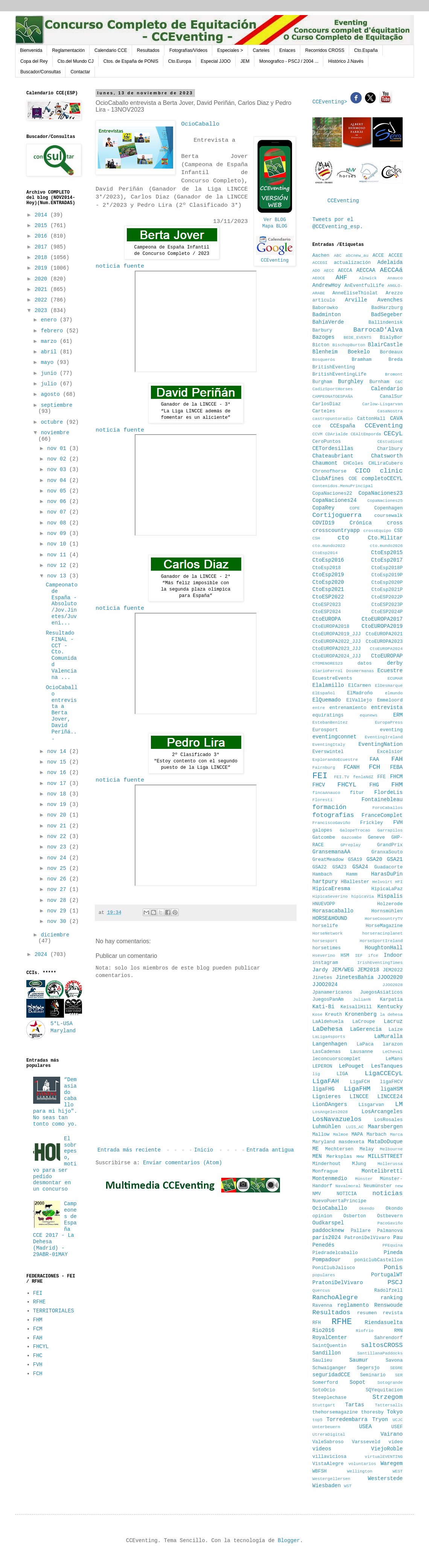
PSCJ (395, 1282)
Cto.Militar (385, 538)
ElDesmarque (389, 685)
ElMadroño (360, 693)
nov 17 (58, 783)
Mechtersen (339, 1149)
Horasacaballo (332, 911)
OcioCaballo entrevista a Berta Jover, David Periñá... (62, 713)
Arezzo (394, 293)
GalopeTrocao (355, 830)
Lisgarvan (371, 1105)
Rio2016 (323, 1330)
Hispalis (390, 896)
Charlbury (390, 448)
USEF (397, 1427)
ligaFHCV (391, 1082)
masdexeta (351, 1142)
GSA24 (360, 867)
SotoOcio (323, 1390)
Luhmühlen (326, 1127)
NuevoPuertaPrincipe (339, 1201)
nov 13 (58, 576)
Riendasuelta (384, 1323)
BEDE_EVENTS (357, 337)
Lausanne (361, 1051)
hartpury (325, 882)
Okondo (394, 1208)
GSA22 (319, 867)
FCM (38, 1329)
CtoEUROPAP (387, 656)
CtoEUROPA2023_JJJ (336, 648)
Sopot (357, 1382)
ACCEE (395, 255)
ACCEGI (319, 263)
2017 (42, 247)
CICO (362, 470)
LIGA (342, 1074)
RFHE (39, 1302)
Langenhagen (329, 1044)
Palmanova (390, 1230)
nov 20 (58, 815)
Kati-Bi (323, 1007)
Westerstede (385, 1479)
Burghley (350, 382)
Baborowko (325, 308)
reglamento (353, 1305)
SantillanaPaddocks (380, 1353)
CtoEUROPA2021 (384, 634)
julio (50, 384)
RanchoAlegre (335, 1297)
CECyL (393, 433)
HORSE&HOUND (329, 918)
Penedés (323, 1245)
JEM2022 (393, 970)
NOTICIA (347, 1194)
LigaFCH (360, 1082)
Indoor (393, 955)
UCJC (397, 1420)
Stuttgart (323, 1405)
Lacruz (393, 1021)
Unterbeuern (326, 1427)
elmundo (394, 693)
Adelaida (390, 262)
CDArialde (336, 434)
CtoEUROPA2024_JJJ (336, 656)
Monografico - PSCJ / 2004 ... (288, 61)
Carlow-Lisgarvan (382, 404)
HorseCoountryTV (384, 919)
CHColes (353, 463)
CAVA (396, 418)
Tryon (380, 1420)
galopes (322, 830)
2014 (42, 215)
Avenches (390, 300)
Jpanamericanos (332, 992)
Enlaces (287, 50)
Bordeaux (391, 352)
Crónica (361, 523)
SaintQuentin (329, 1345)
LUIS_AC (355, 1127)
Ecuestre (390, 671)
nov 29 (58, 911)
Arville (356, 300)
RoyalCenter (329, 1338)
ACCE (378, 255)
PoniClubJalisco (333, 1268)
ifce (373, 955)
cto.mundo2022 (328, 546)
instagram (325, 962)
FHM (38, 1320)
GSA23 (339, 867)
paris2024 (326, 1238)
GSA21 (395, 859)
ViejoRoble (387, 1449)
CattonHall (371, 418)
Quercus (321, 1290)
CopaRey (323, 508)
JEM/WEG (343, 970)
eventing (391, 730)
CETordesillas (332, 448)
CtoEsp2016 (328, 560)
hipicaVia (362, 896)
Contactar (80, 71)
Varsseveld (366, 1442)
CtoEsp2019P (387, 575)
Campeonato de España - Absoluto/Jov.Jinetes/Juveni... (62, 604)
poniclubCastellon (378, 1260)
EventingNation (380, 744)
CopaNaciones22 (332, 493)
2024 (42, 954)
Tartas (354, 1405)
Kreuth (333, 1014)
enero (50, 320)
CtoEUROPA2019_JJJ (336, 634)
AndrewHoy (326, 285)
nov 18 (58, 794)
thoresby (372, 1412)
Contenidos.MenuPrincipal (342, 486)
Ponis (393, 1267)
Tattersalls (389, 1405)
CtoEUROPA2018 (330, 626)
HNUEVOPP (323, 904)
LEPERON (322, 1066)
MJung (359, 1164)
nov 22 (58, 836)
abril (50, 352)
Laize (395, 1029)
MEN (317, 1156)
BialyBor (391, 337)
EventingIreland (384, 737)
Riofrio (364, 1331)
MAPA (357, 1134)
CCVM (317, 434)
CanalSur (391, 396)
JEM (244, 61)
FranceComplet (382, 815)
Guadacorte (388, 867)
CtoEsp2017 (387, 560)
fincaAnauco (326, 793)
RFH (316, 1323)
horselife (325, 926)
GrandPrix (390, 845)
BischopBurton (348, 345)
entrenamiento (347, 708)
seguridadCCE (331, 1375)
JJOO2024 (325, 985)
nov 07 (58, 512)
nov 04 (58, 480)
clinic (391, 470)
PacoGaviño (390, 1223)
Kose (317, 1014)
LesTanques (387, 1066)
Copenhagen (388, 508)
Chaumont (325, 463)
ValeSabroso (328, 1442)
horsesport (325, 941)
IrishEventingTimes (380, 963)
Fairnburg (323, 767)
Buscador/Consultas (40, 71)
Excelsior (390, 752)
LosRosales (388, 1120)
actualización (352, 262)
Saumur (358, 1360)
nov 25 (58, 868)
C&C (399, 382)
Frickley (371, 823)
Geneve (376, 837)
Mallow (320, 1134)
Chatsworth (387, 456)
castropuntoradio (332, 419)
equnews (368, 715)
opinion (322, 1216)
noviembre (55, 433)
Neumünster (378, 1186)
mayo (48, 362)
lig (316, 1074)
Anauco (395, 278)
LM (399, 1104)
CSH (316, 538)
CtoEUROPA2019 (382, 626)
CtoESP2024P (387, 612)
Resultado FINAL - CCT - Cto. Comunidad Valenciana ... (61, 655)
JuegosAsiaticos (381, 992)
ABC (337, 255)
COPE (355, 508)
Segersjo (368, 1368)
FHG (374, 785)
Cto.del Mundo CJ (76, 61)
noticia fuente (120, 266)
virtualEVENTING (384, 1456)
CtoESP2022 (328, 597)
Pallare (361, 1230)
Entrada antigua (270, 1150)
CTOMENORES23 (327, 663)
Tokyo (395, 1412)
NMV (316, 1194)
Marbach (376, 1134)
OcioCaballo (329, 1208)
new (399, 1186)
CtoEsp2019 (328, 575)
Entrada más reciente (129, 1150)
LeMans (394, 1059)
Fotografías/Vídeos (188, 50)
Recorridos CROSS (324, 50)
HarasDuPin (387, 874)
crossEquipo (377, 531)
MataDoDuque (385, 1142)
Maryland (323, 1142)
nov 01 (58, 448)
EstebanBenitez (330, 722)
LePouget (351, 1066)
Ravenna (322, 1305)
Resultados (148, 50)
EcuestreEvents (332, 678)
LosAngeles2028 (330, 1112)
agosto (52, 394)
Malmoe (340, 1134)
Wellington (359, 1471)
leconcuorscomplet (336, 1059)
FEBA (396, 767)
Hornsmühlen (387, 911)
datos (365, 663)
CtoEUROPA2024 (386, 649)
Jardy (320, 970)
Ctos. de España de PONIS (130, 61)
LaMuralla (388, 1036)
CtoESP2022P (387, 597)
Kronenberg (361, 1014)
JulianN (362, 999)
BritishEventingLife (339, 374)
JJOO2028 (392, 985)
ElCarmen (359, 685)
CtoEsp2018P (387, 568)
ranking (391, 1298)
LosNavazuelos (337, 1119)
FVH (38, 1365)
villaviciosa (329, 1456)
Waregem (391, 1464)
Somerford (325, 1382)
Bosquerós (323, 360)
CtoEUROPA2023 (384, 641)
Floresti (322, 800)
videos (321, 1449)
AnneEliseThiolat (355, 293)
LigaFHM (357, 1088)
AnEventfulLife (364, 285)
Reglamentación (68, 50)
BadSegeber (387, 315)
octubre (53, 422)
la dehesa (391, 1014)
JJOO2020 (390, 977)
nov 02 (58, 459)
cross (395, 523)
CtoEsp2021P (387, 589)
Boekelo (359, 352)
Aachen (320, 255)
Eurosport (325, 730)
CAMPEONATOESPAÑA (332, 396)
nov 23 (58, 847)
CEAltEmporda (366, 434)
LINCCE (359, 1097)
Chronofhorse (329, 471)
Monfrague (325, 1171)
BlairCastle (385, 345)
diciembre (55, 935)
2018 (42, 258)
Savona (394, 1360)
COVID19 (323, 523)
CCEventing (275, 260)
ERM (398, 715)
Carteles (261, 50)
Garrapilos (390, 830)
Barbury (322, 330)
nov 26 (58, 879)
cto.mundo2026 (386, 546)
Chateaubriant (332, 456)
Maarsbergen (385, 1127)
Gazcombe (352, 837)
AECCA (345, 270)
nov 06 (58, 501)
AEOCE (318, 278)
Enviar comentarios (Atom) (182, 1163)
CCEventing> (331, 102)
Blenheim (325, 352)
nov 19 (58, 804)
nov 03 (58, 470)
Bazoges (323, 337)
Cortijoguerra (337, 515)
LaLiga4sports (328, 1037)
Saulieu (322, 1360)
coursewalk (388, 515)
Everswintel (328, 752)
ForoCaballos (387, 808)
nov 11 (58, 555)
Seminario (373, 1375)
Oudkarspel (328, 1223)
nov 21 (58, 826)
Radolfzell (388, 1290)
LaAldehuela (328, 1021)
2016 (42, 236)
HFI (399, 882)
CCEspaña (342, 426)
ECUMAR (395, 678)
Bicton (320, 345)
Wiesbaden (326, 1486)
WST (347, 1486)
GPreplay (351, 845)
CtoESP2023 (326, 605)
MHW (360, 1156)
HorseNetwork (327, 933)
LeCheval (392, 1052)
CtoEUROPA (326, 619)
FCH (38, 1374)
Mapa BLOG (275, 226)
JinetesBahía (355, 977)
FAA (374, 759)
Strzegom (387, 1397)
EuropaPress (389, 722)
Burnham (379, 382)
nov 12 (58, 565)
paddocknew (328, 1230)
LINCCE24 (390, 1097)
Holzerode (390, 904)
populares (323, 1275)
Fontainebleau (382, 800)
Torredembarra (346, 1420)
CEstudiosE (390, 441)
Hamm (351, 874)
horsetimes (326, 948)
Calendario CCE (110, 50)
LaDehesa (327, 1029)
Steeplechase (329, 1397)
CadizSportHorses (332, 389)
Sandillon (326, 1353)
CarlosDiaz (326, 404)
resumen (367, 1313)
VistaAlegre (328, 1464)
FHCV (318, 785)
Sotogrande (390, 1382)
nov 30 (58, 921)
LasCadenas (326, 1051)
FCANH (351, 767)
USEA (365, 1427)
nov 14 (58, 751)
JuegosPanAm (328, 999)
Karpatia (391, 999)
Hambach (322, 874)
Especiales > (230, 50)
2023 (42, 311)
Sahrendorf (388, 1338)
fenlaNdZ (363, 777)
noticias (387, 1193)
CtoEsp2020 (328, 582)
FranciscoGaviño (331, 823)
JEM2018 (368, 970)
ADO (316, 270)
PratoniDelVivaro (337, 1283)
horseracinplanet (382, 933)
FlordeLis (388, 792)
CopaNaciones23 (380, 493)
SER (399, 1375)
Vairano (391, 1434)
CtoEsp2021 (328, 589)
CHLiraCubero (385, 463)
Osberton (354, 1216)
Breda (395, 359)
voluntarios (362, 1464)
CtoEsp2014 (325, 553)
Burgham (322, 382)
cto (343, 537)
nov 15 (58, 762)
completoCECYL (382, 479)
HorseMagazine (384, 926)
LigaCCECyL (384, 1073)
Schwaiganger (329, 1368)
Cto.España (366, 50)
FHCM (396, 777)
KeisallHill (356, 1007)
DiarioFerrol (327, 671)
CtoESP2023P (387, 605)
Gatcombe (323, 837)
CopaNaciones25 (385, 500)
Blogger (289, 1541)
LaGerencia (366, 1029)
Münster (364, 1179)
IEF (358, 955)
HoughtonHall (384, 948)
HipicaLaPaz (387, 889)
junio (50, 373)
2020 (42, 279)
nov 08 (58, 523)
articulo (323, 300)
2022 (42, 300)
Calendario (387, 389)
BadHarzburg (387, 308)
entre (318, 708)
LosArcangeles (382, 1112)
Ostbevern (390, 1216)
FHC (38, 1356)
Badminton (326, 315)
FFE (381, 777)
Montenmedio (329, 1179)
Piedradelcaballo (335, 1253)
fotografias (333, 815)
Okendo (366, 1208)
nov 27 (58, 889)
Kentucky (390, 1007)
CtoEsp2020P (387, 582)
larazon (393, 1044)
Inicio (203, 1150)
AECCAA (365, 270)
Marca (396, 1134)
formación (329, 807)
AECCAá (391, 270)
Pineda (393, 1253)
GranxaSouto (387, 852)
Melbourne (391, 1149)
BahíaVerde (328, 322)
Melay (367, 1149)
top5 (317, 1420)
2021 (42, 289)
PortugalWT (387, 1275)
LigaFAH (325, 1081)
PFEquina (392, 1245)
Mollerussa (390, 1164)
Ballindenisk (385, 322)
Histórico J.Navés (345, 61)
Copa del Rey (34, 61)
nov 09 (58, 533)
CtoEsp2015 (387, 553)
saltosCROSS (382, 1345)
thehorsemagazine (335, 1412)
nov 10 (58, 544)
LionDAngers (329, 1104)
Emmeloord (390, 700)
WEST (397, 1471)
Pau (398, 1238)
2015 (42, 226)
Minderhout (326, 1164)
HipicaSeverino (330, 896)
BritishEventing (333, 367)
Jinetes (322, 977)
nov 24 (58, 858)
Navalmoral (348, 1186)
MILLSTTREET (385, 1156)
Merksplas (339, 1156)
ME (315, 1149)
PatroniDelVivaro (367, 1238)
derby (395, 663)
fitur (357, 792)
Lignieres (326, 1097)
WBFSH (319, 1471)
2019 (42, 268)
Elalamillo (328, 685)
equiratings (328, 715)
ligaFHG (323, 1089)
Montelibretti (382, 1171)
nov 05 (58, 491)
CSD (398, 530)
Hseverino (323, 955)
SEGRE (396, 1368)
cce (316, 426)
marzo (50, 341)
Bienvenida (31, 50)
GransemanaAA (331, 852)
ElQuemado (326, 700)
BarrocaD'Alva (378, 329)
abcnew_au (357, 255)
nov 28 (58, 900)
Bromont (394, 374)
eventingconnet (334, 737)
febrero (53, 331)
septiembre (56, 405)
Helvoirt (382, 882)
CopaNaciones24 (334, 500)
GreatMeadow (328, 859)
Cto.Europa (179, 61)
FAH (38, 1338)
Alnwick (368, 278)
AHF (341, 277)
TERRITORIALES (53, 1311)
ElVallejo (359, 700)
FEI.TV (341, 777)
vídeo (395, 1442)
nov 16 (58, 773)
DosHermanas (360, 671)
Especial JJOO (216, 61)
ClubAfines (328, 479)
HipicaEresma (331, 889)
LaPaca (365, 1044)
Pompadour (326, 1260)
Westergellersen (331, 1479)
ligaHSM (391, 1089)
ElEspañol (323, 693)
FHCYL (41, 1347)
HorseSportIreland (381, 941)
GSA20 (374, 859)
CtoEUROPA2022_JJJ (336, 641)
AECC (329, 270)
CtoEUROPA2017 (382, 619)
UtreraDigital (328, 1434)
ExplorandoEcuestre (335, 760)
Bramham (361, 359)
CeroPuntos (326, 441)
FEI (38, 1293)
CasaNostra (390, 411)
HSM (345, 955)
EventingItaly (328, 744)
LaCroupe (363, 1021)
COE (352, 479)
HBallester (355, 882)
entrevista (387, 708)
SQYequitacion (384, 1390)
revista (393, 1313)
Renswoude (388, 1305)
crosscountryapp (336, 530)
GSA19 (355, 859)
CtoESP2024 (326, 612)
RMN (398, 1330)
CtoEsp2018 (326, 568)
